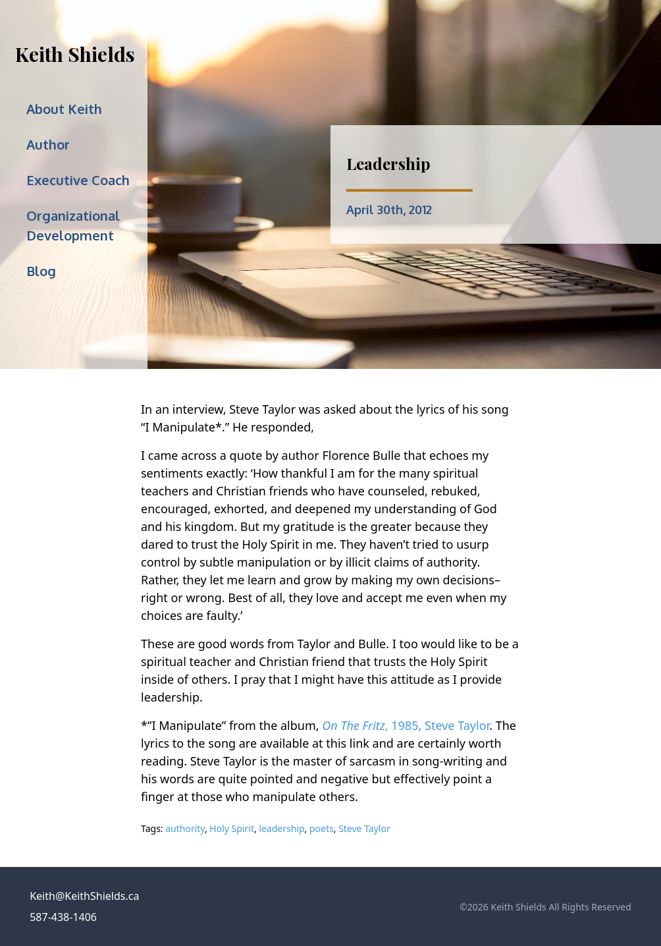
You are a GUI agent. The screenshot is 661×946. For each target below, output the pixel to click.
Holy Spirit (231, 828)
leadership (281, 828)
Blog (41, 270)
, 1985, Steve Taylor (405, 725)
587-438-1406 (63, 917)
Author (48, 144)
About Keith (64, 108)
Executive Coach (78, 179)
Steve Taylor (364, 828)
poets (321, 828)
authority (185, 828)
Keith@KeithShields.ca (84, 896)
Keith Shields (75, 54)
